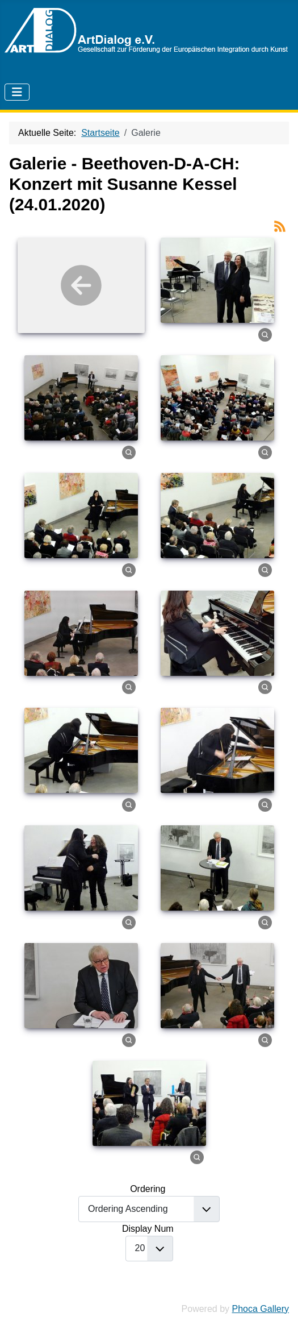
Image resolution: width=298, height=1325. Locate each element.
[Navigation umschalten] (17, 92)
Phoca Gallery (260, 1309)
